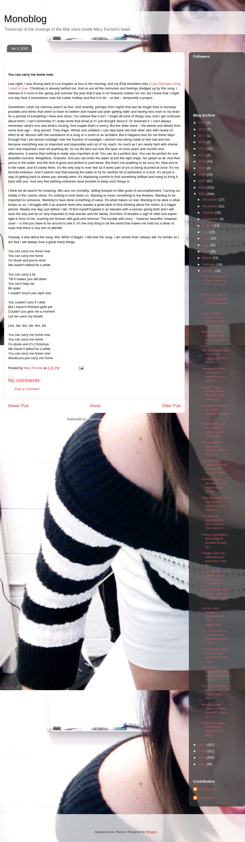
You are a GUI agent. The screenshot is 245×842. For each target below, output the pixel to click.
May (206, 245)
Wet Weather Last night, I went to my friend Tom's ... (214, 596)
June (206, 238)
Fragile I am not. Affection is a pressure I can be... (213, 559)
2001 (202, 764)
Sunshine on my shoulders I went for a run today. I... (213, 375)
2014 (202, 142)
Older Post (171, 406)
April (206, 251)
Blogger (151, 832)
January (208, 271)
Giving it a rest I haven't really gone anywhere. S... (215, 338)
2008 (202, 174)
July (205, 232)
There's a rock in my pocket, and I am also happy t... (215, 301)
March (207, 258)
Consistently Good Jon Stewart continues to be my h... (214, 655)
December (210, 199)
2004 (202, 745)
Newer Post (18, 406)
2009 (202, 168)
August (208, 225)
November (210, 206)
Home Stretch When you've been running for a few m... (213, 319)
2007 (202, 181)
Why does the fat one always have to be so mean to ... (213, 504)
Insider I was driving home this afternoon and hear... (213, 393)
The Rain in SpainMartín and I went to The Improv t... (214, 522)
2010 (202, 161)
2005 (202, 194)
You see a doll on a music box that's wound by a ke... (214, 637)
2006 (202, 187)
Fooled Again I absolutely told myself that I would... (213, 485)
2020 (202, 129)
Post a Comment (27, 389)
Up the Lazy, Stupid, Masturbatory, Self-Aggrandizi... (213, 616)
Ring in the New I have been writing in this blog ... (214, 729)
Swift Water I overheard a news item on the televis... (213, 577)
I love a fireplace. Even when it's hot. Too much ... (213, 282)
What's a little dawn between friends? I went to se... (214, 711)
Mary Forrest (207, 789)
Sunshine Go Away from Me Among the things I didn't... (214, 467)
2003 (202, 751)
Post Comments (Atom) (104, 419)
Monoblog (25, 19)
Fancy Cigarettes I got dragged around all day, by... (214, 541)
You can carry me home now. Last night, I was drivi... (214, 692)
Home (95, 406)
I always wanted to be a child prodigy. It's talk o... (215, 411)
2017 (202, 136)
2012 (202, 155)
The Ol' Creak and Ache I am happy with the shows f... (214, 356)
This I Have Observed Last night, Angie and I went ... (215, 673)
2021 (202, 122)
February (209, 264)
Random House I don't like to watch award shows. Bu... (213, 430)
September (210, 219)
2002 (202, 757)
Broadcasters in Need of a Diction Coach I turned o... (214, 448)
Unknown (205, 798)
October (208, 212)
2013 (202, 149)
